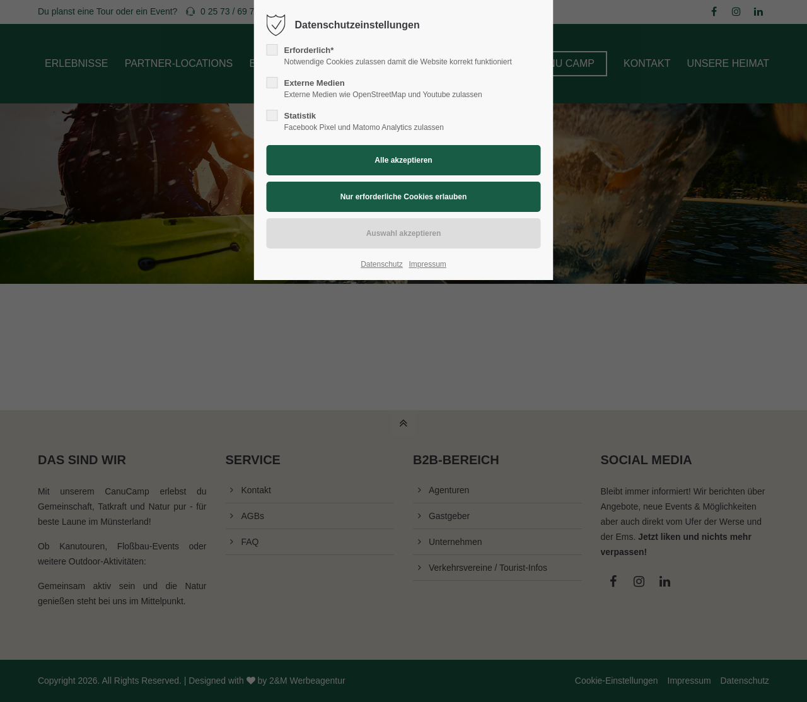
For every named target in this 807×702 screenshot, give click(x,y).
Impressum (427, 264)
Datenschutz (382, 264)
